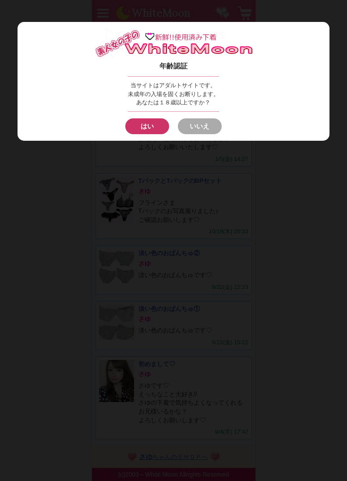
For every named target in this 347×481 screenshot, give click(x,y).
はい (147, 126)
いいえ (199, 126)
